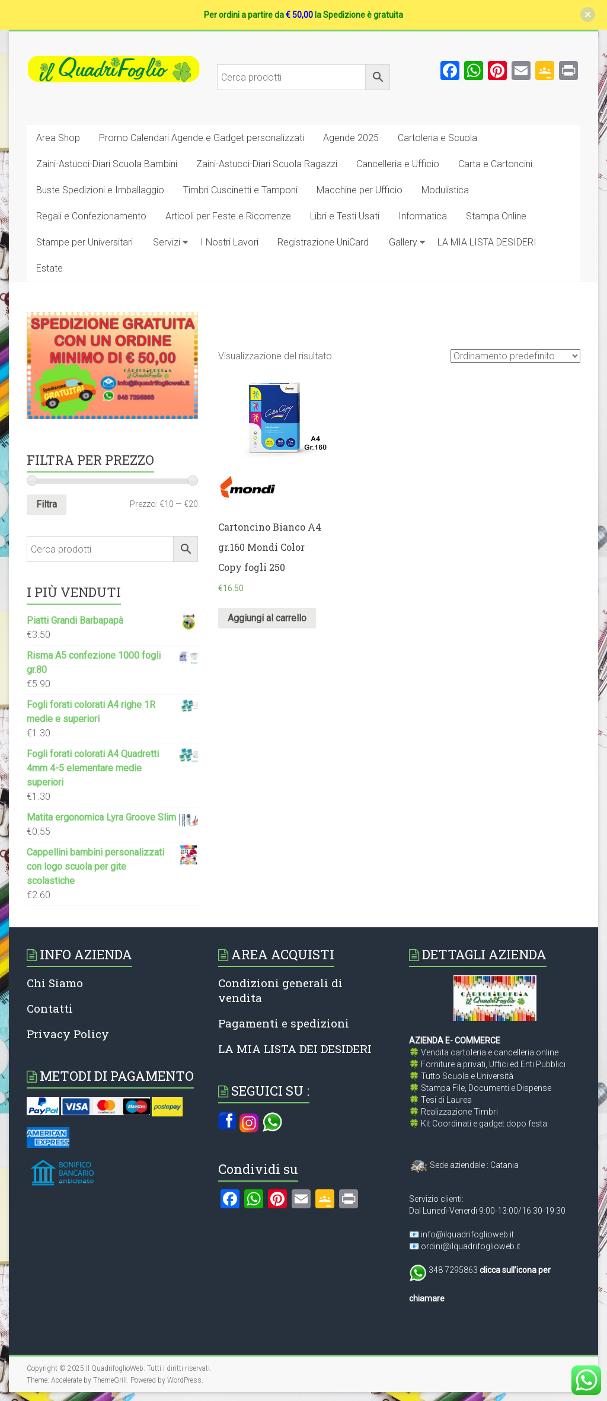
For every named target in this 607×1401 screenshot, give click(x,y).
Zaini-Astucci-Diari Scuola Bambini (106, 164)
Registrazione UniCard (323, 242)
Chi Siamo (55, 982)
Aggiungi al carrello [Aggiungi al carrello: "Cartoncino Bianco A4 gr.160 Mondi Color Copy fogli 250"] (267, 618)
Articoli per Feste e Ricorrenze (228, 216)
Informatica (422, 216)
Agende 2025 (351, 137)
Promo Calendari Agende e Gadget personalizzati (201, 137)
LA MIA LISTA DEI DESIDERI (295, 1048)
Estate (49, 268)
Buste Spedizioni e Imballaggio (100, 190)
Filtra (46, 504)
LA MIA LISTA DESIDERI (486, 242)
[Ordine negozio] (515, 356)
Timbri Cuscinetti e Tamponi (240, 190)
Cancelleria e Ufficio (397, 164)
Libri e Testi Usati (344, 216)
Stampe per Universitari (84, 242)
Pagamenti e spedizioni (283, 1023)
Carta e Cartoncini (495, 164)
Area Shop (58, 137)
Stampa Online (496, 216)
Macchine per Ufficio (359, 190)
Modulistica (445, 190)
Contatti (50, 1008)
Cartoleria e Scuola (437, 137)
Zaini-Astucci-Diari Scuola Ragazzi (266, 164)
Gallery (403, 242)
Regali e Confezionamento (91, 216)
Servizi (166, 242)
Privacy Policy (68, 1033)
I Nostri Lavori (229, 242)
